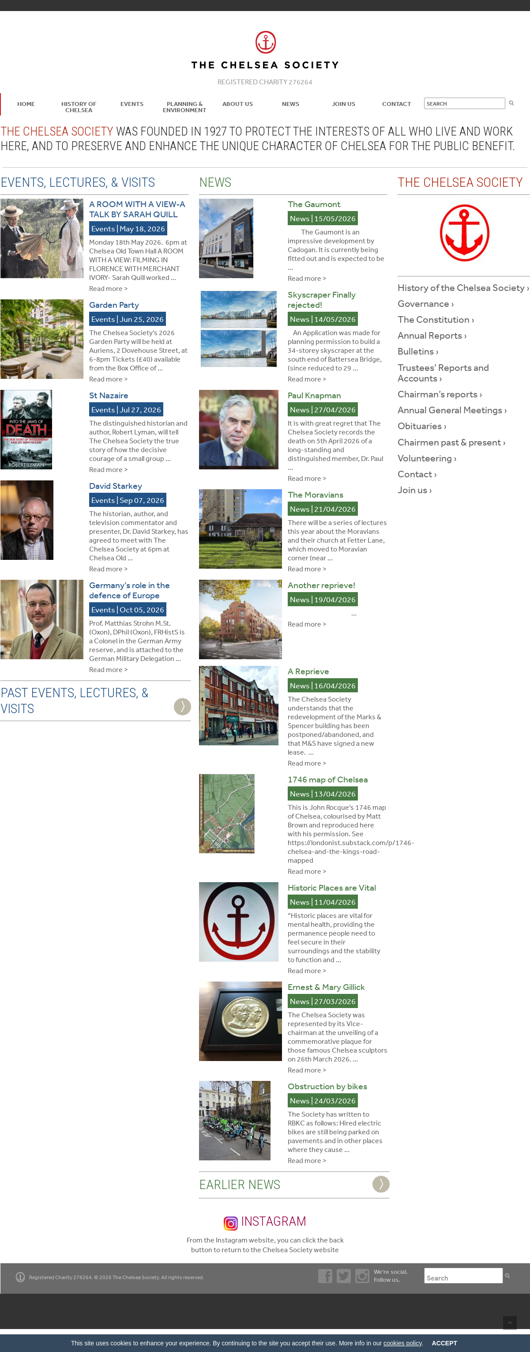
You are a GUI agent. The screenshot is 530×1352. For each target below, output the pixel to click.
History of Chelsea (79, 107)
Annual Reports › (432, 335)
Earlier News (239, 1184)
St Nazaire (108, 395)
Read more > (108, 288)
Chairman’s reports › (440, 394)
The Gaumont (314, 204)
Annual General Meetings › (452, 409)
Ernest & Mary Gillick (326, 987)
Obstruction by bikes (327, 1086)
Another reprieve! (321, 585)
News (290, 104)
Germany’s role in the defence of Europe (129, 590)
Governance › (426, 303)
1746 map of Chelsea (328, 779)
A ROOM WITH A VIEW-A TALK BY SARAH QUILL (137, 209)
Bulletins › (418, 351)
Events (131, 104)
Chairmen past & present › (452, 442)
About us (237, 104)
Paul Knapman (314, 395)
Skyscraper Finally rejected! (322, 299)
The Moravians (315, 494)
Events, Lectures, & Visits (77, 182)
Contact (396, 104)
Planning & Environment (185, 107)
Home (26, 104)
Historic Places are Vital (332, 887)
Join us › (415, 489)
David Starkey (115, 485)
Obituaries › (422, 425)
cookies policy (402, 1343)
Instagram (265, 1222)
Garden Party (114, 304)
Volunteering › (427, 458)
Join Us (343, 104)
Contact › (417, 474)
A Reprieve (308, 671)
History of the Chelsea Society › (464, 287)
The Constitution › (436, 319)
